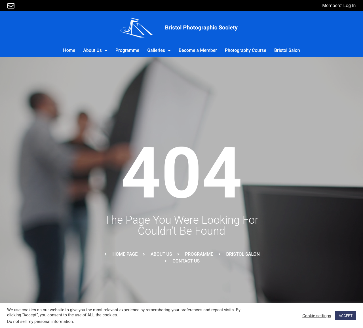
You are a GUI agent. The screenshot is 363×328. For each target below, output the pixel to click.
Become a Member (198, 50)
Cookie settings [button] (316, 315)
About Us (95, 50)
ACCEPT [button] (346, 316)
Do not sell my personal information (40, 321)
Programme (127, 50)
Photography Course (245, 50)
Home (69, 50)
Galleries (159, 50)
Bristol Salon (287, 50)
